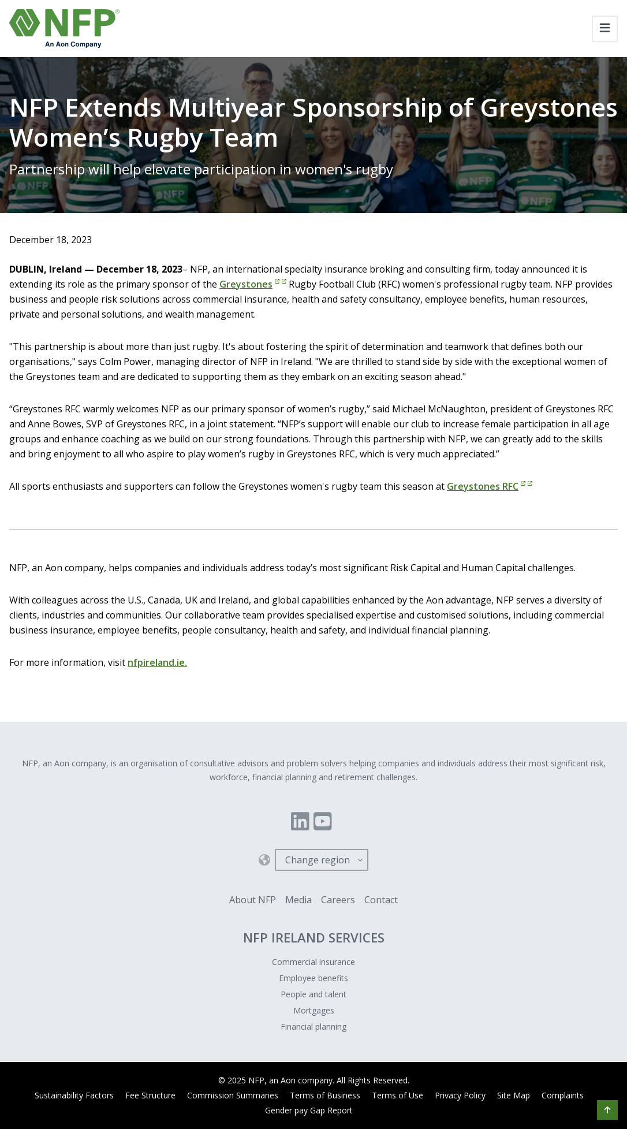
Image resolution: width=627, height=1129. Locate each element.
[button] (607, 1110)
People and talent (313, 994)
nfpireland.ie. (157, 662)
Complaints (563, 1095)
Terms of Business (325, 1095)
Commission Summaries (232, 1095)
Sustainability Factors (74, 1095)
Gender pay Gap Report (309, 1110)
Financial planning (313, 1026)
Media (298, 899)
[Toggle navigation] (605, 29)
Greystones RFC (489, 486)
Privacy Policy (460, 1095)
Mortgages (313, 1010)
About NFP (252, 899)
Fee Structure (150, 1095)
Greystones (252, 284)
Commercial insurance (313, 961)
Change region (317, 860)
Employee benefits (313, 977)
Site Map (513, 1095)
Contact (381, 899)
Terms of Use (397, 1095)
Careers (338, 899)
